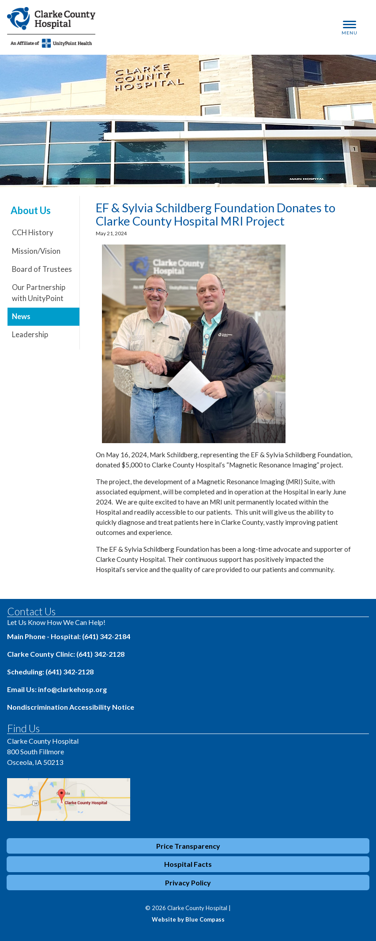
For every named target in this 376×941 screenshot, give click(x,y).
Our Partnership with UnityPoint (38, 293)
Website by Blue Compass (188, 919)
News (21, 316)
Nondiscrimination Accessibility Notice (70, 707)
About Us (31, 210)
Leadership (30, 334)
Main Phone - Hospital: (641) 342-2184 (68, 636)
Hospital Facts (188, 864)
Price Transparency (188, 846)
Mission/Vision (36, 251)
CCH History (32, 232)
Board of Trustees (42, 269)
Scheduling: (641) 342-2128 (50, 671)
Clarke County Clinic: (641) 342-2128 (65, 654)
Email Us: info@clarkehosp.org (57, 689)
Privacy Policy (188, 882)
